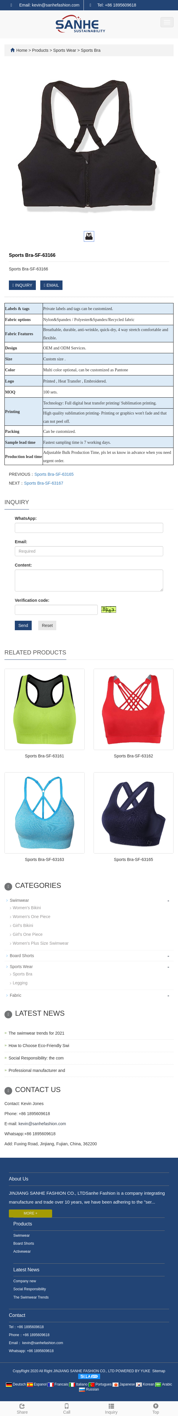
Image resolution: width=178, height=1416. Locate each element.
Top (156, 1408)
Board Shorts (22, 955)
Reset (47, 625)
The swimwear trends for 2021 (36, 1033)
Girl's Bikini (23, 925)
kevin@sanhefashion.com (42, 1123)
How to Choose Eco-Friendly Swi (39, 1045)
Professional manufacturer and (37, 1070)
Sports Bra (90, 50)
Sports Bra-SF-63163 (44, 859)
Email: (21, 541)
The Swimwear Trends (31, 1297)
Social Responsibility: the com (36, 1058)
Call (66, 1408)
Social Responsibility (29, 1289)
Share (22, 1408)
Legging (20, 982)
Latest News (26, 1269)
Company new (24, 1281)
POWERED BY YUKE (133, 1371)
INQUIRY (22, 285)
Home (21, 50)
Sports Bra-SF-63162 (133, 756)
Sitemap (158, 1371)
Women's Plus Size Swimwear (40, 943)
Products (40, 50)
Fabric (15, 995)
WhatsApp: (26, 518)
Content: (23, 565)
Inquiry (111, 1408)
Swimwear (19, 900)
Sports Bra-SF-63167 (43, 483)
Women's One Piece (31, 916)
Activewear (22, 1251)
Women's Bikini (27, 907)
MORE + (30, 1213)
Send (23, 625)
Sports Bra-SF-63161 (44, 756)
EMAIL (51, 285)
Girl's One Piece (28, 934)
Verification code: (32, 600)
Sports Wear (64, 50)
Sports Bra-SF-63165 (53, 474)
